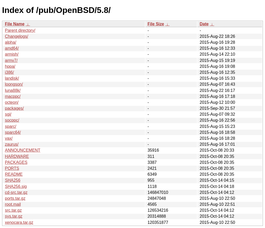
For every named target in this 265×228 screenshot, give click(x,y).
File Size (156, 24)
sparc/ (10, 126)
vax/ (8, 138)
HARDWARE (17, 156)
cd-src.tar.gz (16, 192)
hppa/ (10, 66)
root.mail (13, 204)
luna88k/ (13, 90)
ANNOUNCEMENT (22, 150)
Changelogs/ (16, 36)
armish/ (11, 54)
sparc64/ (13, 132)
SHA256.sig (16, 186)
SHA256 (12, 180)
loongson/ (14, 84)
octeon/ (11, 102)
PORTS (12, 168)
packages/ (14, 108)
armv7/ (11, 60)
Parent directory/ (20, 30)
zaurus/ (11, 144)
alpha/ (10, 42)
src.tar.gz (13, 210)
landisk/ (12, 78)
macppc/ (12, 96)
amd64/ (12, 48)
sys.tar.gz (14, 216)
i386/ (9, 72)
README (14, 174)
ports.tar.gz (15, 198)
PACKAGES (16, 162)
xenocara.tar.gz (19, 222)
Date (204, 24)
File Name (15, 24)
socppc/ (12, 120)
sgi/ (8, 114)
